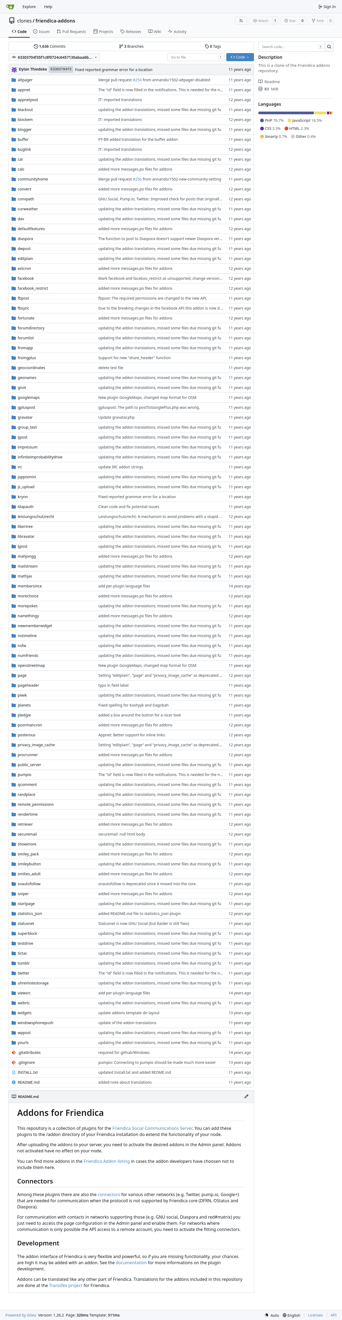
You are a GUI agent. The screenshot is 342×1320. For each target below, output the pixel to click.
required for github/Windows (124, 1052)
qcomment (27, 784)
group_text (27, 427)
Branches (131, 46)
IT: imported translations (120, 99)
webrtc (24, 1002)
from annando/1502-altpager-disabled (176, 79)
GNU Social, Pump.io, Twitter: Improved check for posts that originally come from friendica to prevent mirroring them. (202, 198)
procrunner (28, 754)
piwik (22, 695)
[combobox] (195, 57)
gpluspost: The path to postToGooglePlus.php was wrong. (149, 407)
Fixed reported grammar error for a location (113, 69)
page (22, 675)
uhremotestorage (33, 983)
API (334, 1315)
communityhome (33, 179)
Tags (213, 46)
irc (20, 466)
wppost (24, 1032)
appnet (24, 89)
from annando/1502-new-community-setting (181, 179)
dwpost (24, 248)
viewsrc (24, 992)
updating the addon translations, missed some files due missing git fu (159, 109)
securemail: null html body (121, 834)
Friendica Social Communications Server (152, 1128)
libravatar (26, 536)
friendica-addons (55, 20)
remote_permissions (36, 804)
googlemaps (29, 397)
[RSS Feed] (241, 21)
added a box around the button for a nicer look (139, 715)
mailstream (28, 566)
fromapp (25, 347)
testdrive (25, 943)
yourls (23, 1042)
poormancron (30, 724)
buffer (23, 139)
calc (21, 169)
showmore (27, 844)
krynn (23, 496)
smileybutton (29, 863)
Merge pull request (115, 79)
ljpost (22, 546)
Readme (269, 81)
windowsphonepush (35, 1022)
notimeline (27, 635)
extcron (24, 268)
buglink (24, 149)
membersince (30, 586)
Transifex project (65, 1285)
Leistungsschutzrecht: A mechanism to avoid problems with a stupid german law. (169, 516)
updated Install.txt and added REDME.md (134, 1072)
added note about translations (125, 1082)
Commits (50, 46)
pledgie (24, 715)
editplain (25, 258)
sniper (23, 893)
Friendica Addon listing (106, 1161)
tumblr (24, 963)
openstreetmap (31, 665)
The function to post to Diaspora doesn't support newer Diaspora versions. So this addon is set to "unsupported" (197, 238)
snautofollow (29, 883)
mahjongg (27, 556)
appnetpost (28, 99)
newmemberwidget (35, 625)
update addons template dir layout (128, 1012)
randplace (26, 794)
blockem (25, 119)
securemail (27, 834)
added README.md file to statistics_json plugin (139, 913)
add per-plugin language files (124, 586)
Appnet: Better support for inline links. (132, 734)
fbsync (23, 308)
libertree (25, 526)
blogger (25, 129)
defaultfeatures (31, 228)
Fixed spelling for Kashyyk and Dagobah (133, 705)
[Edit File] (246, 1096)
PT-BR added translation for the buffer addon (138, 139)
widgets (25, 1012)
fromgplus (27, 357)
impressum (28, 447)
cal (20, 159)
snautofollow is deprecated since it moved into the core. (147, 883)
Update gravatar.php (116, 417)
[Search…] (329, 47)
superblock (27, 933)
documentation (131, 1263)
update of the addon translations (127, 1022)
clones (24, 20)
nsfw (22, 645)
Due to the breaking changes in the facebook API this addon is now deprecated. (168, 308)
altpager (25, 79)
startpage (26, 903)
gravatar (25, 417)
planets (24, 705)
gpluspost (26, 407)
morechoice (28, 595)
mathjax (25, 576)
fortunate (26, 318)
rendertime (28, 814)
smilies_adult (29, 873)
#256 (137, 179)
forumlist (26, 337)
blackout (25, 109)
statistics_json (30, 913)
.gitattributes (29, 1052)
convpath (26, 198)
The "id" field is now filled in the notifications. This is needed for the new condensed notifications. (183, 89)
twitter (23, 973)
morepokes (28, 605)
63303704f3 (60, 69)
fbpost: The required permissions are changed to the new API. (152, 298)
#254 (137, 79)
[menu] (271, 1315)
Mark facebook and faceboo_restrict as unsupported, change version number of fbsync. (175, 278)
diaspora (25, 238)
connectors (109, 1194)
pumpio (24, 774)
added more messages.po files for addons (135, 169)
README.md (29, 1082)
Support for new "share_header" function (134, 357)
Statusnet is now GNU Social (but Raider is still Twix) (143, 923)
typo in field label (113, 685)
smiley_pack (28, 853)
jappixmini (27, 476)
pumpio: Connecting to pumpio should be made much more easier (157, 1062)
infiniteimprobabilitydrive (40, 456)
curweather (28, 208)
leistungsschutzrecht (36, 516)
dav (21, 218)
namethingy (28, 615)
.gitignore (26, 1062)
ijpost (22, 437)
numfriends (28, 655)
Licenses (315, 1315)
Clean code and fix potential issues (128, 506)
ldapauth (26, 506)
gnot (22, 387)
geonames (27, 377)
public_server (29, 764)
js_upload (26, 486)
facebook (26, 278)
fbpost (23, 298)
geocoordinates (31, 367)
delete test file (110, 367)
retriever (25, 824)
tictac (22, 953)
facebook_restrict (33, 288)
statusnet (26, 923)
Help (48, 6)
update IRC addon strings (120, 466)
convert (24, 189)
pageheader (28, 685)
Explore (29, 6)
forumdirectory (31, 327)
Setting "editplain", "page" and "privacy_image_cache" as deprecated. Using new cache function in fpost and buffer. (199, 675)
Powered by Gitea (20, 1315)
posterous (26, 734)
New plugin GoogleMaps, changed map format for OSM (147, 397)
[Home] (10, 7)
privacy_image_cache (36, 744)
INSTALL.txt (28, 1072)
